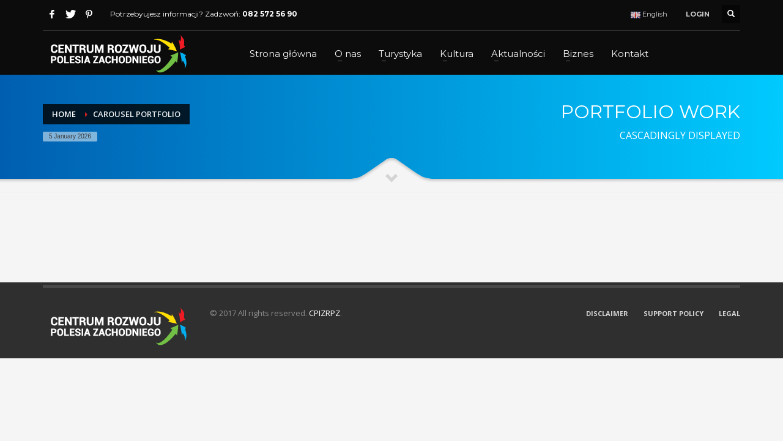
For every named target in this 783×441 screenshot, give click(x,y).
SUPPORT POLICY (673, 313)
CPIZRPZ (324, 312)
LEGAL (729, 313)
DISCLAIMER (607, 313)
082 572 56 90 (269, 13)
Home (64, 113)
